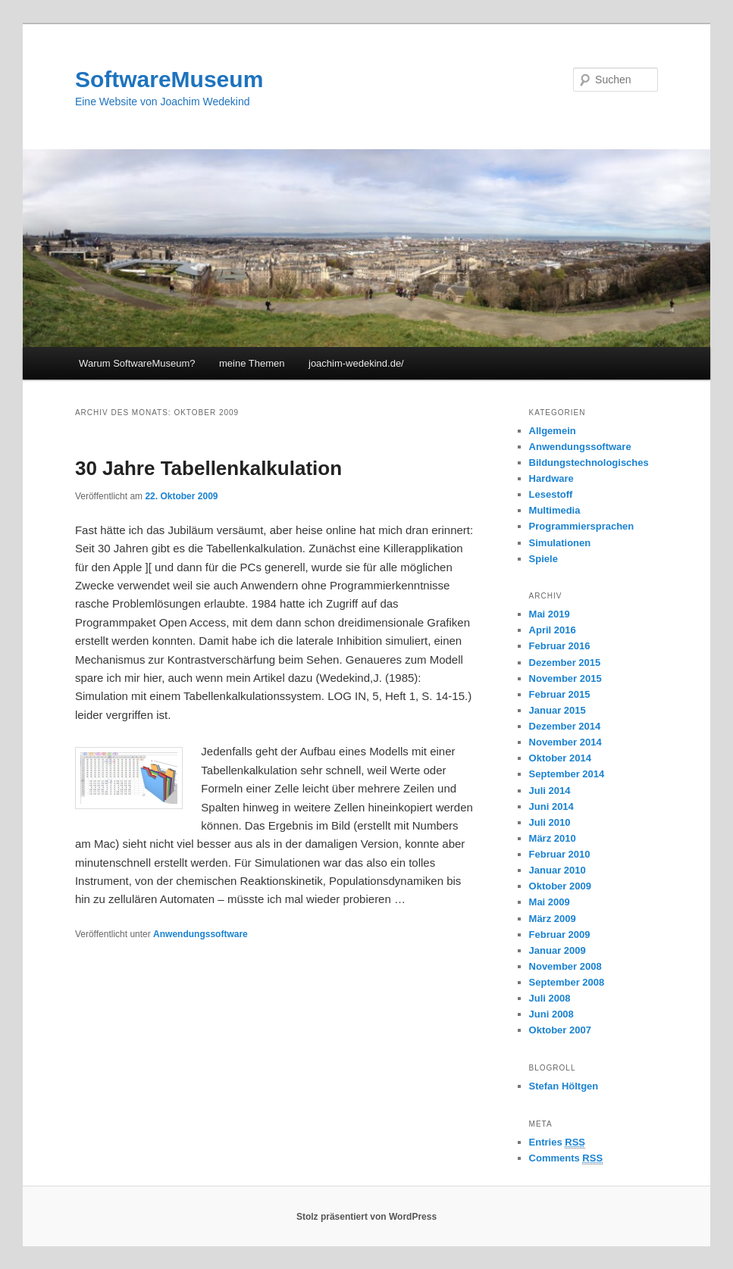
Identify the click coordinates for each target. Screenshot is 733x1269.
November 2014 (565, 742)
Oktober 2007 (560, 1030)
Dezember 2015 (565, 662)
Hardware (551, 478)
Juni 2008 (551, 1014)
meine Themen (251, 363)
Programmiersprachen (581, 526)
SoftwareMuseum (169, 79)
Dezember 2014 (565, 726)
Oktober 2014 (560, 758)
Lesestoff (551, 494)
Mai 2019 (549, 614)
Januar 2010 (557, 870)
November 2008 (565, 966)
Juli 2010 (550, 822)
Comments (566, 1158)
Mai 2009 (549, 902)
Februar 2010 (559, 854)
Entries (557, 1142)
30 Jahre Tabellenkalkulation (208, 468)
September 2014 (567, 774)
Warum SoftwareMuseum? (137, 363)
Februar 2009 (559, 934)
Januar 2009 (557, 950)
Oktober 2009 (560, 886)
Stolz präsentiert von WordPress (366, 1216)
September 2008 (567, 982)
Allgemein (552, 430)
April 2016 (552, 630)
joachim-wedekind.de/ (356, 363)
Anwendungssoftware (200, 934)
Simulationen (560, 543)
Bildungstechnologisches (589, 462)
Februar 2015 (559, 694)
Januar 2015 (557, 710)
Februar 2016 (559, 646)
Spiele (543, 558)
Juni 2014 (551, 806)
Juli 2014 (550, 790)
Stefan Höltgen (564, 1086)
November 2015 (565, 678)
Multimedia (555, 510)
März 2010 (552, 838)
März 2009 (552, 918)
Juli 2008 (550, 998)
